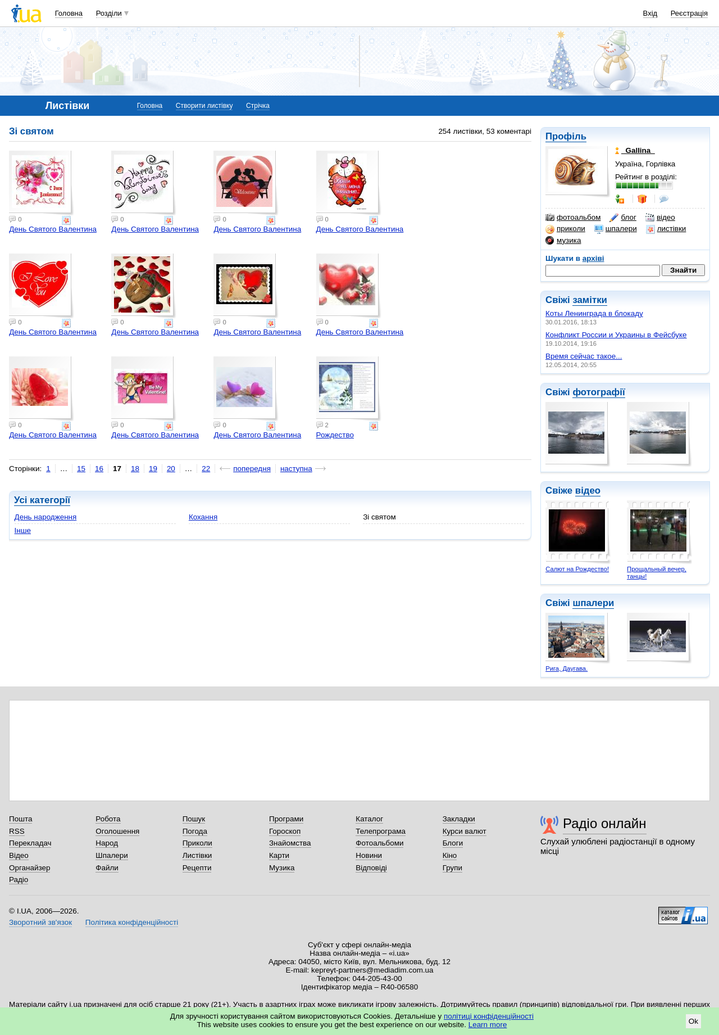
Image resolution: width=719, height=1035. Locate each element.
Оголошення (117, 831)
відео (660, 217)
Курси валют (464, 831)
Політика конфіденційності (131, 922)
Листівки (197, 855)
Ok (693, 1021)
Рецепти (197, 868)
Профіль (565, 136)
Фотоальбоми (379, 843)
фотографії (598, 392)
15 (81, 468)
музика (563, 240)
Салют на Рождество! (577, 569)
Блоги (453, 843)
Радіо (18, 879)
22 (206, 468)
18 (135, 468)
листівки (666, 228)
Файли (107, 868)
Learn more (487, 1024)
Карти (279, 855)
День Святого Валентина (53, 229)
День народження (46, 517)
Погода (195, 831)
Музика (281, 868)
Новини (369, 855)
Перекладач (30, 843)
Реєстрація (689, 13)
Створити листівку (204, 106)
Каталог (369, 819)
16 (99, 468)
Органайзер (29, 868)
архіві (593, 258)
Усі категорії (42, 500)
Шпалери (111, 855)
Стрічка (258, 106)
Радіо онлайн (605, 823)
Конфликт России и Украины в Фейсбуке (616, 335)
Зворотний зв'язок (40, 922)
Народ (106, 843)
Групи (452, 868)
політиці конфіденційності (489, 1016)
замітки (589, 300)
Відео (19, 855)
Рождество (335, 435)
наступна (296, 468)
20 (171, 468)
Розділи (109, 13)
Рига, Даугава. (566, 668)
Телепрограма (381, 831)
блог (622, 217)
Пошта (20, 819)
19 (153, 468)
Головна (69, 13)
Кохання (203, 517)
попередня (252, 468)
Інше (23, 530)
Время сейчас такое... (583, 356)
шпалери (615, 228)
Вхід (650, 13)
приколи (565, 228)
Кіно (450, 855)
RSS (17, 831)
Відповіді (371, 868)
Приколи (197, 843)
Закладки (459, 819)
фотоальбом (572, 217)
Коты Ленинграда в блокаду (594, 313)
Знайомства (290, 843)
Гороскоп (285, 831)
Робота (107, 819)
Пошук (194, 819)
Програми (286, 819)
